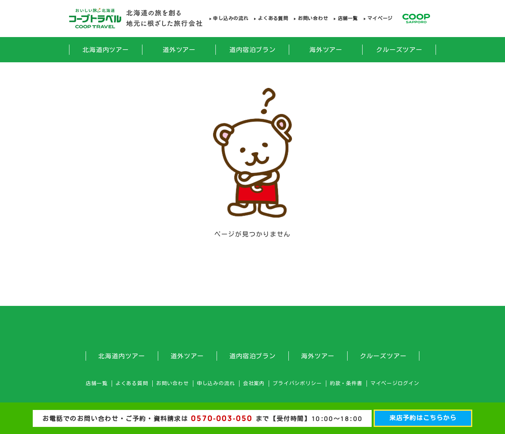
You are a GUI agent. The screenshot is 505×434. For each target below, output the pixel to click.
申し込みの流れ (230, 18)
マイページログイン (394, 383)
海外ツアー (326, 49)
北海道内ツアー (105, 49)
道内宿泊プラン (252, 49)
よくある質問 (273, 18)
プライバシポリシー (297, 383)
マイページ (380, 18)
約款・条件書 (346, 383)
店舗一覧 (348, 18)
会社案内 (254, 383)
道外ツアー (179, 49)
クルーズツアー (399, 49)
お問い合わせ (313, 18)
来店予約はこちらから (422, 418)
